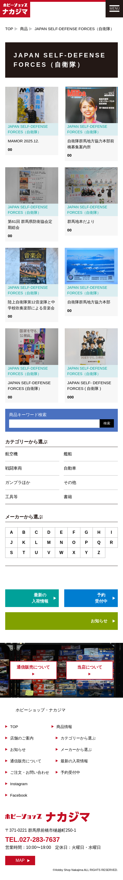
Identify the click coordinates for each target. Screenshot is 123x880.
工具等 (11, 497)
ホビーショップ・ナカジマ (41, 710)
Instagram (19, 784)
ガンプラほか (17, 482)
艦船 (68, 454)
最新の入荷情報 (74, 761)
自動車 (70, 468)
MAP (20, 860)
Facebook (18, 795)
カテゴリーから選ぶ (78, 738)
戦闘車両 (13, 468)
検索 (106, 423)
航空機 (11, 454)
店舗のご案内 (22, 738)
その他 (70, 482)
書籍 (68, 497)
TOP (9, 28)
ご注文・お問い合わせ (29, 772)
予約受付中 (70, 772)
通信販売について (25, 761)
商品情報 (64, 726)
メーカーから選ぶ (76, 749)
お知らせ (99, 621)
